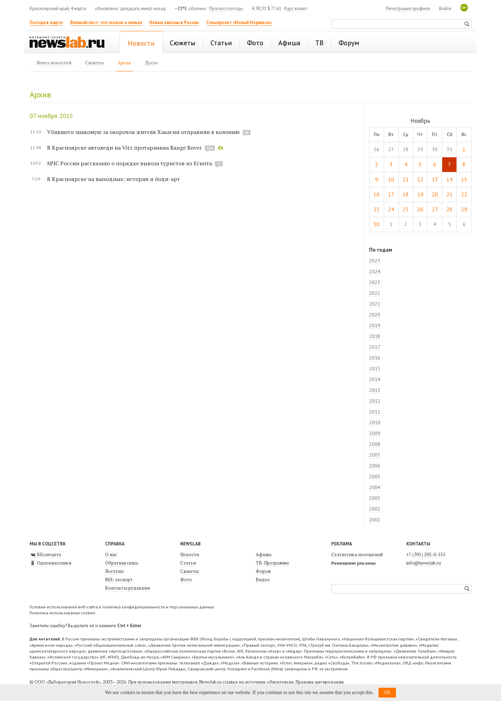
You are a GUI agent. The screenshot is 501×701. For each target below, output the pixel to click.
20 (435, 194)
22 (464, 194)
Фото (186, 579)
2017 (374, 347)
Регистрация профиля (408, 8)
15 (464, 179)
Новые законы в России (174, 22)
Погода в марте (46, 22)
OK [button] (387, 692)
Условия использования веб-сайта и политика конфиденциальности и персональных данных (122, 606)
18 (406, 194)
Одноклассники (50, 563)
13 (435, 179)
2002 (374, 509)
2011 (374, 412)
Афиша (263, 554)
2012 (374, 401)
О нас (111, 554)
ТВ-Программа (272, 563)
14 (449, 179)
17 (391, 194)
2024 (374, 271)
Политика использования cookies (62, 612)
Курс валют (295, 8)
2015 (374, 368)
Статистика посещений (357, 554)
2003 (374, 498)
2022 (374, 293)
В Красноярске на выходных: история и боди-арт (113, 179)
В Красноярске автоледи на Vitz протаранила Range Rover (124, 147)
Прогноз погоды (226, 8)
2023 (374, 282)
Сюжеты (189, 571)
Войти (445, 8)
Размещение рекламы (353, 563)
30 (376, 224)
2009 (374, 433)
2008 (374, 444)
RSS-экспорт (119, 579)
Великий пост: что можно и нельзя (106, 22)
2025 (374, 261)
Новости (189, 554)
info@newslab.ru (423, 563)
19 (420, 194)
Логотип (114, 571)
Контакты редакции (127, 588)
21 (449, 194)
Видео (263, 579)
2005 (374, 476)
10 (391, 179)
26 (420, 209)
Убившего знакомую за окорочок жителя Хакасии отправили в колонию (143, 132)
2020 (374, 315)
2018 (374, 336)
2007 (374, 455)
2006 (374, 466)
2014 (374, 379)
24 (391, 209)
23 (376, 209)
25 (406, 209)
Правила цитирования (319, 682)
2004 (374, 487)
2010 (374, 422)
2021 (374, 304)
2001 (374, 520)
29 (464, 209)
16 (376, 194)
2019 (374, 325)
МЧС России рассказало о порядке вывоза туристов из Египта (129, 163)
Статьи (188, 563)
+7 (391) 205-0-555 (425, 554)
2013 (374, 390)
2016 (374, 358)
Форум (263, 571)
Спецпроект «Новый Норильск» (239, 22)
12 (420, 179)
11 (406, 179)
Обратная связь (121, 563)
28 (449, 209)
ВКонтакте (45, 554)
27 (435, 209)
